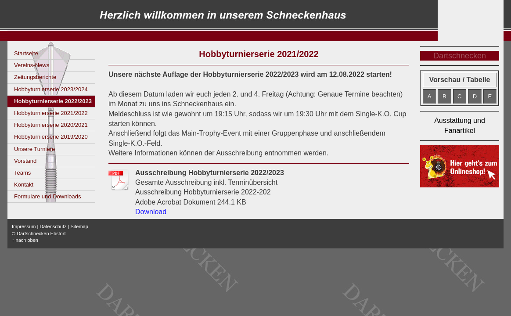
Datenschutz (53, 226)
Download (150, 211)
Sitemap (79, 226)
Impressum (24, 226)
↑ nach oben (25, 240)
